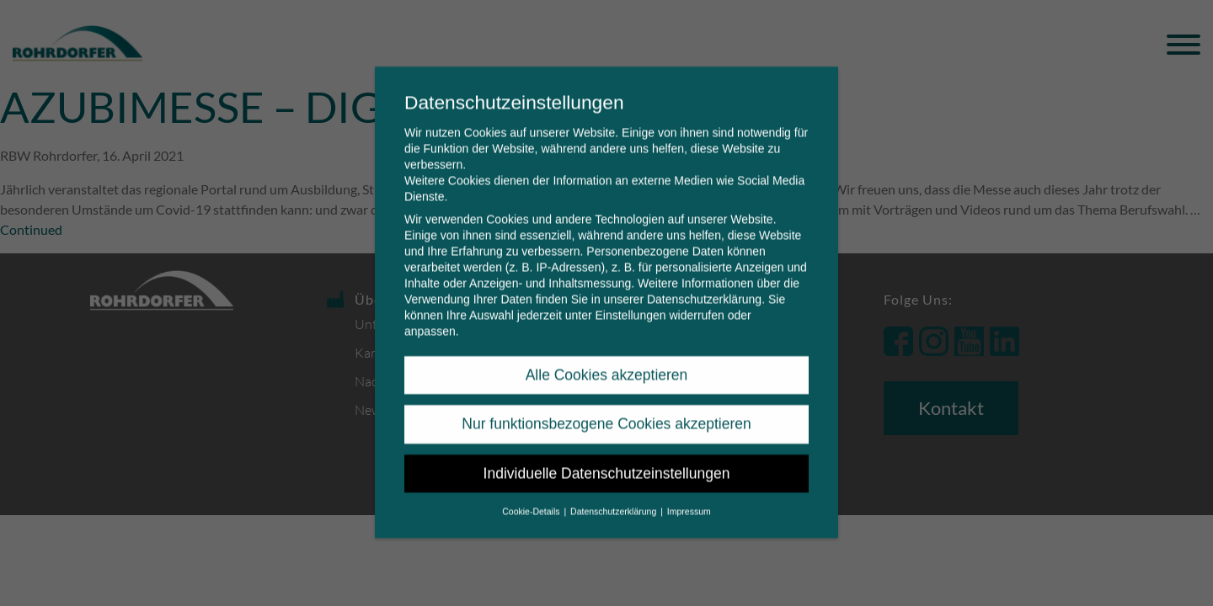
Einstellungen (630, 302)
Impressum (689, 498)
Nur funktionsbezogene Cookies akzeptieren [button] (606, 410)
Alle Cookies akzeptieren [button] (607, 362)
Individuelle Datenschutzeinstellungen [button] (607, 460)
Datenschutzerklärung (704, 286)
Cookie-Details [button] (532, 498)
